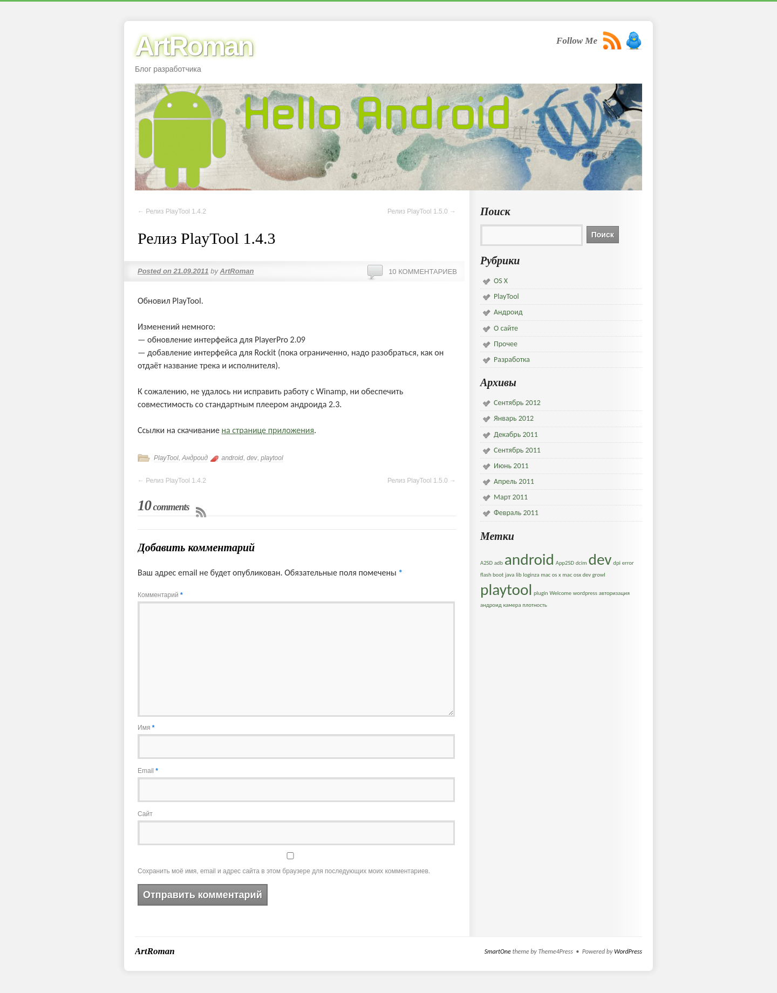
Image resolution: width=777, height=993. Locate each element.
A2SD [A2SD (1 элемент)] (486, 562)
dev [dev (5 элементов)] (599, 559)
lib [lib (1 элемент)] (519, 574)
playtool (272, 458)
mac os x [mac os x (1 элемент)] (551, 574)
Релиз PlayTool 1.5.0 (421, 211)
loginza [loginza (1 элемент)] (531, 574)
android (232, 458)
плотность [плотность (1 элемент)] (534, 604)
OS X (501, 280)
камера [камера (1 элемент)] (512, 604)
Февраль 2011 (516, 512)
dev (252, 458)
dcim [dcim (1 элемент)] (581, 562)
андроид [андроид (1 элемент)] (491, 604)
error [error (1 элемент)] (628, 562)
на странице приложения (268, 430)
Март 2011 (511, 497)
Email (148, 771)
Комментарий (160, 595)
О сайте (506, 328)
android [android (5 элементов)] (529, 559)
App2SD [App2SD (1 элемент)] (565, 562)
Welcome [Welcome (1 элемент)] (560, 593)
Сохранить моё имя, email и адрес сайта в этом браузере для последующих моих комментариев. (284, 871)
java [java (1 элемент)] (509, 574)
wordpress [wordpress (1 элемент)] (585, 593)
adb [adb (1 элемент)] (498, 562)
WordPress (628, 951)
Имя (146, 727)
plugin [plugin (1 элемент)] (541, 593)
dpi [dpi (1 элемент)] (617, 562)
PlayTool (166, 458)
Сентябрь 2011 (517, 450)
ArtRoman (194, 46)
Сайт (145, 814)
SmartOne (498, 951)
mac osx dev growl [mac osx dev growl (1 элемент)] (583, 574)
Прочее (505, 343)
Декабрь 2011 (516, 434)
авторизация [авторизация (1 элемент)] (614, 593)
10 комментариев (422, 272)
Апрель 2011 (514, 481)
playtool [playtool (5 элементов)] (506, 589)
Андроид (195, 458)
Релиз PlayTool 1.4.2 (172, 211)
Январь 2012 (514, 418)
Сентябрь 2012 (517, 402)
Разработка (512, 359)
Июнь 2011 (511, 465)
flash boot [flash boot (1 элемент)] (491, 574)
